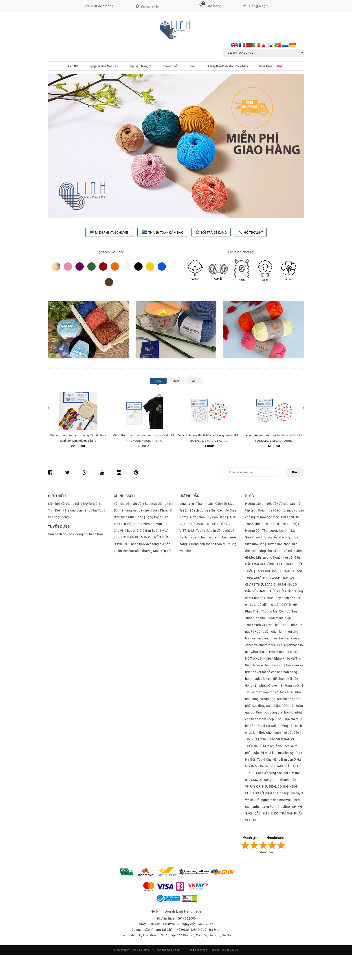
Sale (280, 66)
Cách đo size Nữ (204, 510)
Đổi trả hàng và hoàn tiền (132, 510)
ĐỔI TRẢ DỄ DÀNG (214, 232)
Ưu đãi (138, 503)
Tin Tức (97, 510)
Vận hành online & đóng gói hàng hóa (75, 534)
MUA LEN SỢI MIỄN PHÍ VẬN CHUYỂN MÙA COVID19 (141, 537)
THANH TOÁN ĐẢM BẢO (165, 232)
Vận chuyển (122, 503)
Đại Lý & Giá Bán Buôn (143, 530)
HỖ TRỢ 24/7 (253, 232)
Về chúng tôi (70, 503)
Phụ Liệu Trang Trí (141, 66)
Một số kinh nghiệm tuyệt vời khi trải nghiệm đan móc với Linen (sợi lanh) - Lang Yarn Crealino (274, 800)
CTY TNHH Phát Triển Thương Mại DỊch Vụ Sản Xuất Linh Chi (271, 611)
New (158, 381)
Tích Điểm (55, 510)
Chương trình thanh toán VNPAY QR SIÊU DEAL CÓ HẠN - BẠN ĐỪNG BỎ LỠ (272, 786)
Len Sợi (73, 66)
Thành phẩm (171, 66)
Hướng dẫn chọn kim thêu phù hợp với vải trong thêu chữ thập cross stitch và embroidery (272, 638)
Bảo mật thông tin (158, 503)
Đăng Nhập (257, 6)
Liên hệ (53, 503)
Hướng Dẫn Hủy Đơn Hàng (208, 517)
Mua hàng (186, 503)
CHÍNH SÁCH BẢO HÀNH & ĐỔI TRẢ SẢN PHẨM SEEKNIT (274, 813)
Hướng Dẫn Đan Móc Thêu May (227, 66)
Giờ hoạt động (58, 517)
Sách (193, 66)
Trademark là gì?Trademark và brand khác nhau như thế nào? (273, 625)
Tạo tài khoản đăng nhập (214, 530)
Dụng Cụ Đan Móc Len (103, 66)
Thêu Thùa (265, 66)
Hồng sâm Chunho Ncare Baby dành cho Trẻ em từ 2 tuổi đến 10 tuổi (274, 598)
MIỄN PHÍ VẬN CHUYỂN (112, 232)
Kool (176, 381)
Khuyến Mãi (90, 503)
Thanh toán (204, 503)
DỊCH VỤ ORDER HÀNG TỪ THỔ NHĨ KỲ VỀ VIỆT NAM (207, 524)
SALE (193, 381)
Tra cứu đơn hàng (99, 6)
